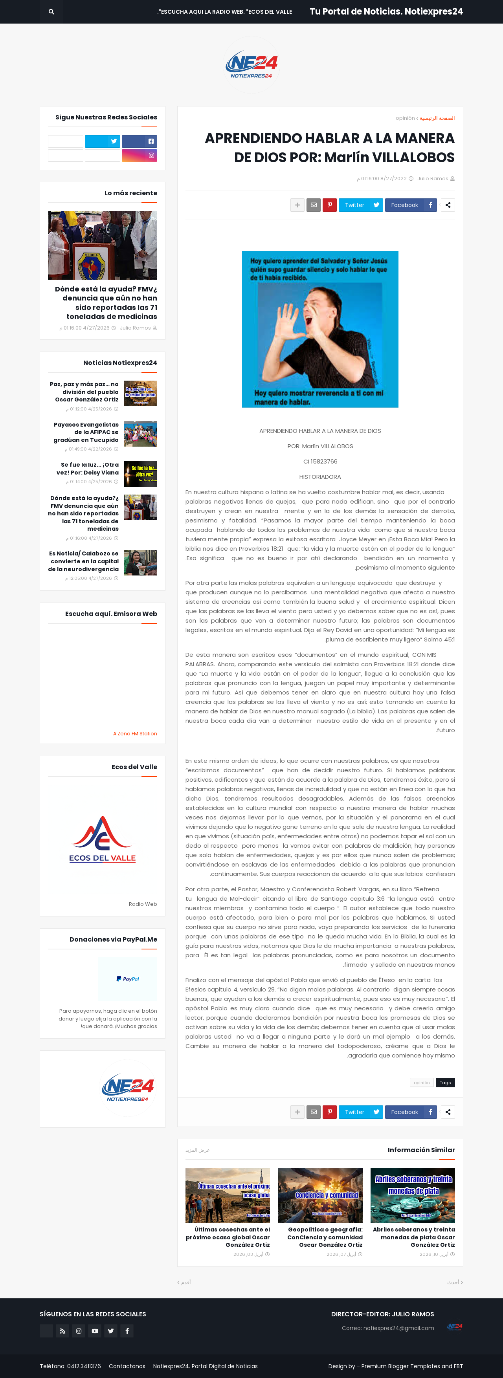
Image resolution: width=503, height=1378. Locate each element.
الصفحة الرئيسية (437, 118)
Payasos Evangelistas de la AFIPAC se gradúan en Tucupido (86, 432)
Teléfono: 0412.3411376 (70, 1366)
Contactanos (127, 1366)
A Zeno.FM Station (135, 734)
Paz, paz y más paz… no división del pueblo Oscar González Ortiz (84, 392)
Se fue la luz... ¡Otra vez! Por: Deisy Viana (88, 468)
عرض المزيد (197, 1150)
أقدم (186, 1282)
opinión (405, 118)
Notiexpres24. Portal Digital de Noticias (205, 1366)
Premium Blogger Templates (401, 1366)
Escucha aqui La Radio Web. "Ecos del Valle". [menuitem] (224, 12)
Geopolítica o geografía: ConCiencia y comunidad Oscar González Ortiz (325, 1237)
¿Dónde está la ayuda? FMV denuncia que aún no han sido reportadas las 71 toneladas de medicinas (106, 302)
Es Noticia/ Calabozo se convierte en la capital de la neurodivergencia (83, 561)
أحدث (453, 1282)
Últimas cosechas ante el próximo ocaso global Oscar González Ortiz (228, 1237)
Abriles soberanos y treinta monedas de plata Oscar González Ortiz (414, 1237)
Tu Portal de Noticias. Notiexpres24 (386, 11)
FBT (458, 1366)
